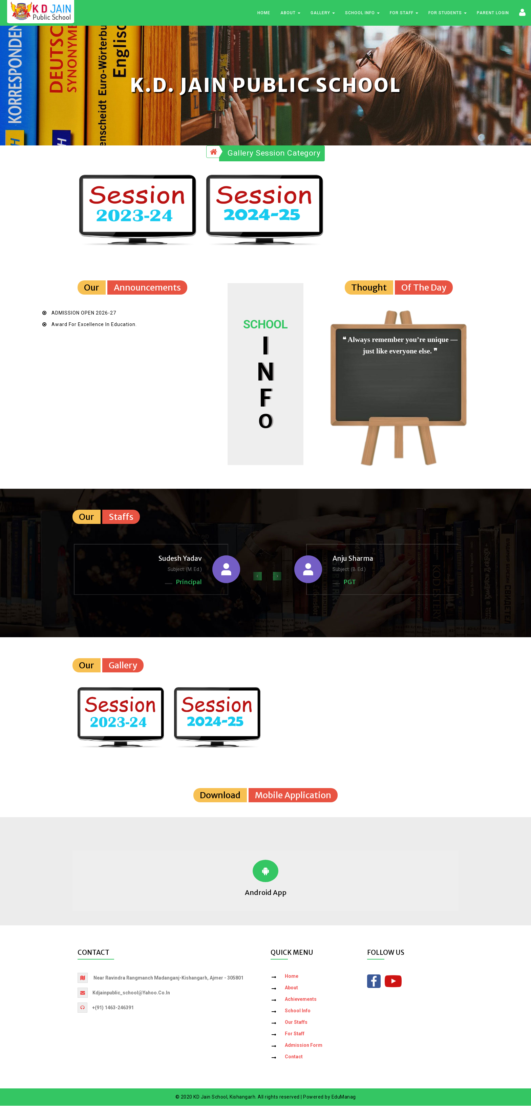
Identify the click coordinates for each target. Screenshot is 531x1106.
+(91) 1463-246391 (113, 1008)
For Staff (404, 13)
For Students (447, 13)
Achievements (301, 1000)
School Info (362, 13)
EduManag (344, 1097)
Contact (294, 1057)
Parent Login (493, 13)
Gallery (323, 13)
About (290, 13)
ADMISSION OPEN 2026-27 (83, 313)
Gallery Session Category (274, 153)
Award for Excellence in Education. (94, 324)
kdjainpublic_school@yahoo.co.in (131, 993)
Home (263, 13)
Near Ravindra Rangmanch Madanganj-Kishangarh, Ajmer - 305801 (168, 978)
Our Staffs (296, 1023)
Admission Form (303, 1046)
